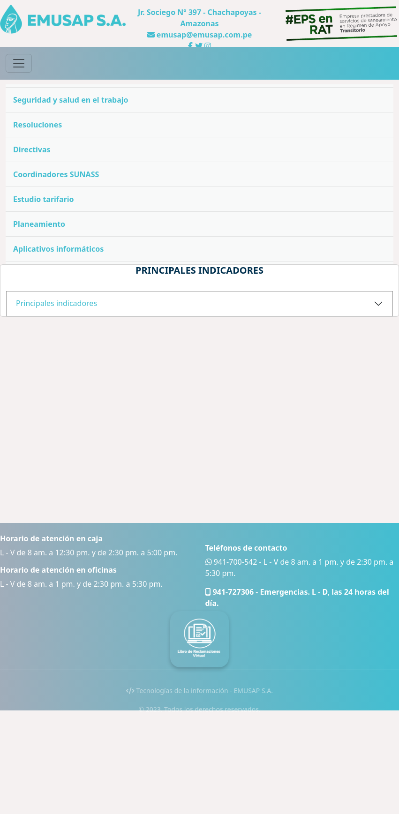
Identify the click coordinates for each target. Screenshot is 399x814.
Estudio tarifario (43, 199)
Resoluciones (37, 124)
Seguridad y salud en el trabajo (70, 100)
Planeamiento (39, 224)
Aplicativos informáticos (58, 249)
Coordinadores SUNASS (56, 174)
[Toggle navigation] (19, 63)
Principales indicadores (56, 303)
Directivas (32, 149)
